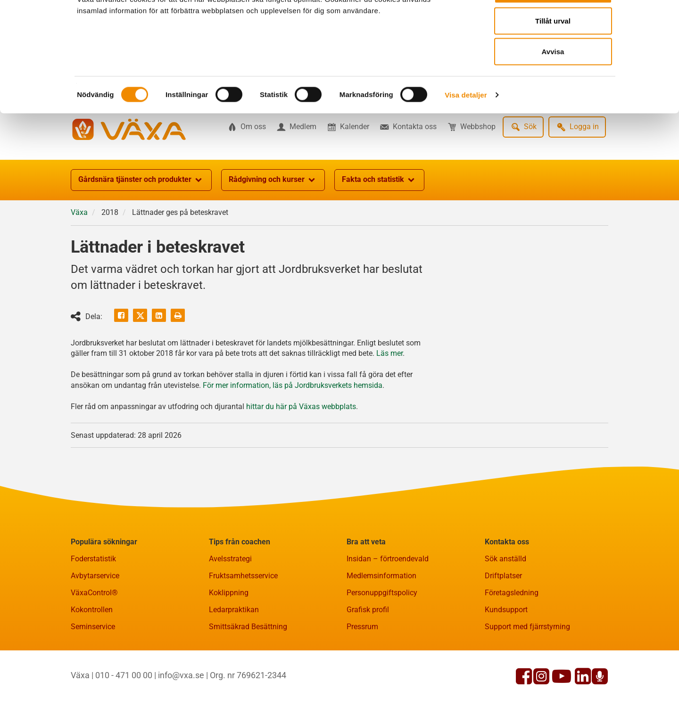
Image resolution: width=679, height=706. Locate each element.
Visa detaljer (466, 130)
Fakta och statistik (379, 226)
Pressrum (362, 672)
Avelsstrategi (230, 604)
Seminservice (93, 672)
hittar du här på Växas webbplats (301, 452)
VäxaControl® (94, 638)
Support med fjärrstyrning (527, 672)
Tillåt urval (553, 56)
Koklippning (228, 638)
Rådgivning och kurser (273, 226)
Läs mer (389, 399)
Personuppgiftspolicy (382, 638)
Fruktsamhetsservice (243, 621)
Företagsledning (511, 638)
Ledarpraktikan (234, 655)
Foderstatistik (93, 604)
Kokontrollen (92, 655)
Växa (79, 258)
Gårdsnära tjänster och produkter (141, 226)
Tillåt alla (553, 25)
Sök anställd (505, 604)
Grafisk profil (368, 655)
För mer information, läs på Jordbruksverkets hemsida (292, 431)
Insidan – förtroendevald (388, 604)
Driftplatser (503, 621)
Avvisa (553, 86)
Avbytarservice (95, 621)
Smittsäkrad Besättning (248, 672)
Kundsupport (506, 655)
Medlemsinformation (381, 621)
